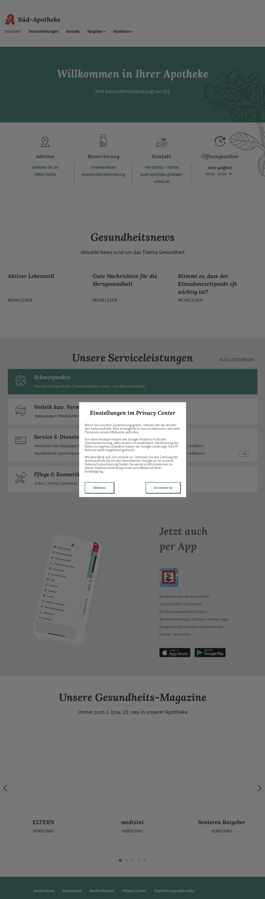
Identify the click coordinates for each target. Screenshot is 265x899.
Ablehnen (99, 488)
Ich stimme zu (163, 488)
